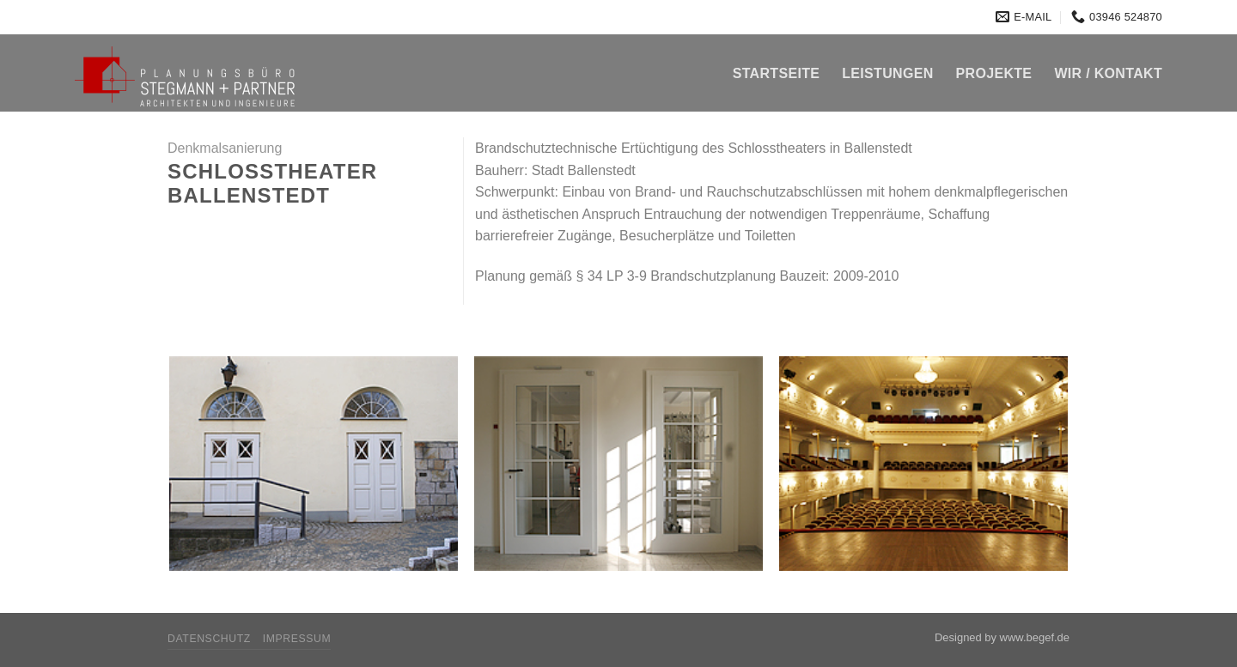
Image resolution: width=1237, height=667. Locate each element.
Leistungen (887, 73)
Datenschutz (209, 639)
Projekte (994, 73)
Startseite (776, 73)
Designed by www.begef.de (1002, 637)
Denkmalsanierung (225, 148)
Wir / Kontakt (1108, 73)
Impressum (297, 639)
